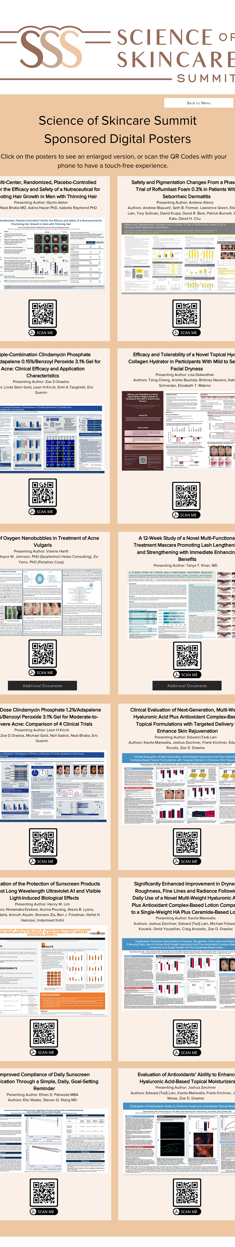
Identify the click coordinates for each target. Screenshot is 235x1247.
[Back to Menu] (198, 103)
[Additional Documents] (42, 685)
